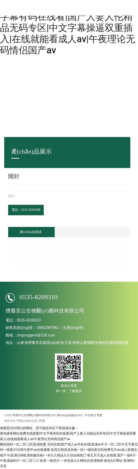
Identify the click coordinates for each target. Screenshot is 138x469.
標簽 (42, 420)
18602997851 (47, 328)
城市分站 (9, 420)
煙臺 (99, 415)
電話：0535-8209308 (26, 210)
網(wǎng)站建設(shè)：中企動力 (76, 415)
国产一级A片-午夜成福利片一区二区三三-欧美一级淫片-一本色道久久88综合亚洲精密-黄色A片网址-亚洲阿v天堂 (68, 460)
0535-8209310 (38, 297)
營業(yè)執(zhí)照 (27, 420)
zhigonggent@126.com (36, 335)
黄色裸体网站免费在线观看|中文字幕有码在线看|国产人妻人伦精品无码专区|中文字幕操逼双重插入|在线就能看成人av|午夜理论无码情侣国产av (67, 28)
